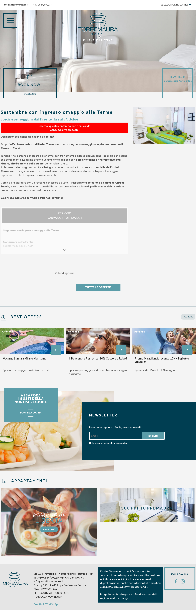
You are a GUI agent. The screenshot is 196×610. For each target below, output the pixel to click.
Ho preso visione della (109, 443)
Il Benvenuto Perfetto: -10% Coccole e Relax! (98, 358)
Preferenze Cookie (75, 585)
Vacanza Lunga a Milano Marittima (24, 358)
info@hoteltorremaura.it (16, 4)
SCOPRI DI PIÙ (49, 529)
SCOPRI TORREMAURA (147, 508)
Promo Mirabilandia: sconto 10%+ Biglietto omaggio (162, 360)
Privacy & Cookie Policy (47, 585)
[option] (164, 125)
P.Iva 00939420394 (45, 589)
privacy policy (120, 443)
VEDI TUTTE (188, 317)
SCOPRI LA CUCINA (30, 412)
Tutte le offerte (98, 287)
